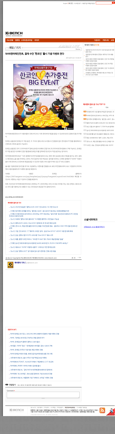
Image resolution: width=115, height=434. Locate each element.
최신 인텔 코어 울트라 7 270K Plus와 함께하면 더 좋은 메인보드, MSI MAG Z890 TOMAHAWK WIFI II (99, 127)
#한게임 (10, 197)
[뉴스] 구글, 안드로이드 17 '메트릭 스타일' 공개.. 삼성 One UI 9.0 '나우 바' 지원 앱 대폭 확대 (41, 231)
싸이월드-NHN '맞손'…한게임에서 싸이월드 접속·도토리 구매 (30, 346)
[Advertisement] (57, 22)
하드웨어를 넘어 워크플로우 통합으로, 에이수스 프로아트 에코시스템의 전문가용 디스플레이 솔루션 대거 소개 (99, 134)
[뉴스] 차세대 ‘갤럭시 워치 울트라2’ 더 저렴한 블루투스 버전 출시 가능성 (34, 219)
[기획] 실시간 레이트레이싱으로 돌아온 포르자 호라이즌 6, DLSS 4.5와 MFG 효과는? (38, 243)
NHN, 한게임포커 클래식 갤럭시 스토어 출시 (24, 342)
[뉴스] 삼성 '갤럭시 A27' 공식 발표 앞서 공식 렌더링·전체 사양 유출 (32, 251)
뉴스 (91, 107)
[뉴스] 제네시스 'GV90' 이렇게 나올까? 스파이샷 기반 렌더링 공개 (32, 247)
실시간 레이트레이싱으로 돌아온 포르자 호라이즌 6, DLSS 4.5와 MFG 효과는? (99, 130)
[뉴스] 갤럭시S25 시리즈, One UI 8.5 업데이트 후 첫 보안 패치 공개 (32, 223)
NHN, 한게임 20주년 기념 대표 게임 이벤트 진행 (26, 350)
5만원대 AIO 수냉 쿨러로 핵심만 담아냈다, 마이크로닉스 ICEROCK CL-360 (99, 112)
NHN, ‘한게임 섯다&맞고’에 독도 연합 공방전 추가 (26, 338)
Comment (11, 391)
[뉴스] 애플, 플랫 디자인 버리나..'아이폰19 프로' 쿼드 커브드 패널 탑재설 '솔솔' (36, 239)
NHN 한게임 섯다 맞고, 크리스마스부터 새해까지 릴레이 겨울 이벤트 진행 (34, 334)
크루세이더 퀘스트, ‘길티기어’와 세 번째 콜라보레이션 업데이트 (30, 370)
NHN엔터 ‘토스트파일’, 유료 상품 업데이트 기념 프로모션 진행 (30, 374)
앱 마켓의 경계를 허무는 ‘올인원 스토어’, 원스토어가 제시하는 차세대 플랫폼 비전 (99, 119)
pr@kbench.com (32, 263)
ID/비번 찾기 (77, 3)
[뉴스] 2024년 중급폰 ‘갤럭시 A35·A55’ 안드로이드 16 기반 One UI (33, 207)
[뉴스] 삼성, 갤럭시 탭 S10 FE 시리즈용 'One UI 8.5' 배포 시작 (31, 235)
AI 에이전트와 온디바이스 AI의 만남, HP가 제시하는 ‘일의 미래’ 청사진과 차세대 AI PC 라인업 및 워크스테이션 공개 (99, 116)
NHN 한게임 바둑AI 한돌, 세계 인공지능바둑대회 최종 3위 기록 (30, 354)
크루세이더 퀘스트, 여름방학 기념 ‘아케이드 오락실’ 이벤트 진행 (31, 378)
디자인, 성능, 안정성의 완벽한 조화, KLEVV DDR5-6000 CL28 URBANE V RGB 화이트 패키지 (99, 145)
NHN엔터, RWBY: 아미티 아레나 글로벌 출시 (25, 366)
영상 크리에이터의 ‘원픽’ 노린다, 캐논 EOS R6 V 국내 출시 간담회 (98, 138)
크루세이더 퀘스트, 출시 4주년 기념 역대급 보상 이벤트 (28, 358)
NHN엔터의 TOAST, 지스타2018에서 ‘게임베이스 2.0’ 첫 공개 (31, 362)
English (65, 3)
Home (78, 49)
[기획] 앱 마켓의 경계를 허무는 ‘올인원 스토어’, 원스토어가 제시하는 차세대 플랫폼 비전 (39, 211)
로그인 (71, 3)
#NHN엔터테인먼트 (18, 197)
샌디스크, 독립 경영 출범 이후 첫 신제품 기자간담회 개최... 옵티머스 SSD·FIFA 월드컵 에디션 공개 (99, 142)
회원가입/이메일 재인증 (88, 3)
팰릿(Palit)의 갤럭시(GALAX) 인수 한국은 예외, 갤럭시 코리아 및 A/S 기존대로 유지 (99, 123)
